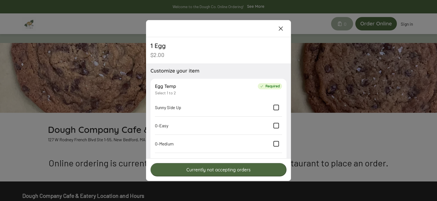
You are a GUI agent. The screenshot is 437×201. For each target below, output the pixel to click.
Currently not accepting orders (218, 170)
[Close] (281, 28)
